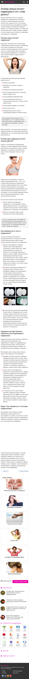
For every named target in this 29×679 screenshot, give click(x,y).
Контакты (4, 673)
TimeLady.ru (9, 2)
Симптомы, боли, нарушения (21, 6)
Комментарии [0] (23, 471)
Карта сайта (15, 673)
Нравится (5, 471)
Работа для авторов (17, 671)
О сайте (3, 671)
